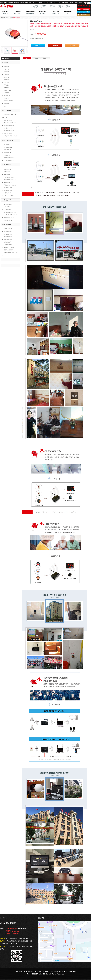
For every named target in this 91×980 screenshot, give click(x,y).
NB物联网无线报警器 (9, 247)
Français (76, 2)
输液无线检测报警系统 (9, 250)
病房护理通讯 (42, 12)
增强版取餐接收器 (8, 147)
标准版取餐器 (7, 144)
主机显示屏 (6, 93)
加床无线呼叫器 (7, 193)
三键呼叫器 (6, 71)
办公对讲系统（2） (8, 220)
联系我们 (60, 6)
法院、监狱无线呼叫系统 (10, 122)
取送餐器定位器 (30, 12)
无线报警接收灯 (7, 242)
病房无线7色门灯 (8, 182)
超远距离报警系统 (8, 236)
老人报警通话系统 (8, 234)
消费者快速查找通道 (84, 9)
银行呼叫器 (6, 77)
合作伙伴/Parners (63, 2)
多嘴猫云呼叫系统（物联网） (11, 136)
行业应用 (43, 6)
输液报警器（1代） (8, 187)
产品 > (11, 17)
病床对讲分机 (7, 174)
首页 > (8, 17)
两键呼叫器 (6, 69)
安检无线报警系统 (8, 244)
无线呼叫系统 (17, 12)
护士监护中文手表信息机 (10, 185)
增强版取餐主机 (7, 152)
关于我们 (35, 6)
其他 (5, 106)
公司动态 (52, 6)
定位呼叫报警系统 (8, 133)
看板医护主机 (7, 171)
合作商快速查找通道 (84, 12)
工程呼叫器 (6, 82)
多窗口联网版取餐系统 (9, 157)
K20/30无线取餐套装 (9, 160)
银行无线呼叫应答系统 (9, 130)
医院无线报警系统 (8, 228)
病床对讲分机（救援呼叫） (10, 177)
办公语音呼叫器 (7, 209)
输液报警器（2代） (8, 190)
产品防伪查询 (84, 14)
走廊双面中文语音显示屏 (10, 179)
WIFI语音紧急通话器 (9, 217)
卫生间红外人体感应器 (9, 195)
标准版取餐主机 (7, 150)
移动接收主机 (7, 95)
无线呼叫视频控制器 (8, 100)
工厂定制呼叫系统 (8, 128)
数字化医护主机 (7, 169)
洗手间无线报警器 (8, 239)
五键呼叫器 (6, 74)
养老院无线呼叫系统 (18, 17)
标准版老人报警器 (8, 231)
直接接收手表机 (7, 90)
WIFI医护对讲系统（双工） (10, 212)
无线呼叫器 (5, 12)
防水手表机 (6, 87)
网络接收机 (6, 98)
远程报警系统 (67, 12)
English (71, 2)
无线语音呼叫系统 (8, 204)
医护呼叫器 (6, 79)
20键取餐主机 (7, 155)
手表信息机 (6, 85)
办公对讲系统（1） (8, 207)
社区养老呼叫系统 (8, 120)
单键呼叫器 (6, 66)
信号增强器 (6, 103)
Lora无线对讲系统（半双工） (11, 214)
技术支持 (68, 6)
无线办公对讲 (55, 12)
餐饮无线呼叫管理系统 (9, 125)
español (81, 2)
